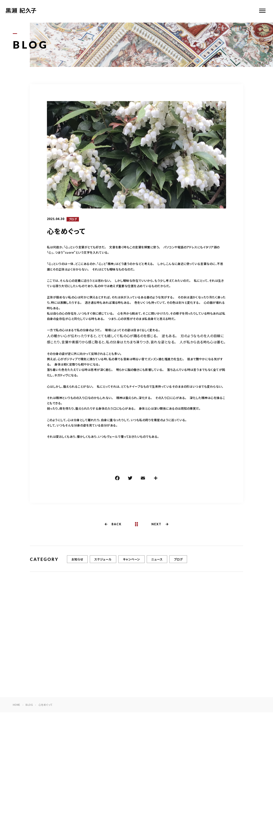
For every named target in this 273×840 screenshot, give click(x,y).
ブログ (73, 219)
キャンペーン (131, 561)
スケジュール (103, 561)
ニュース (157, 561)
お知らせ (77, 561)
